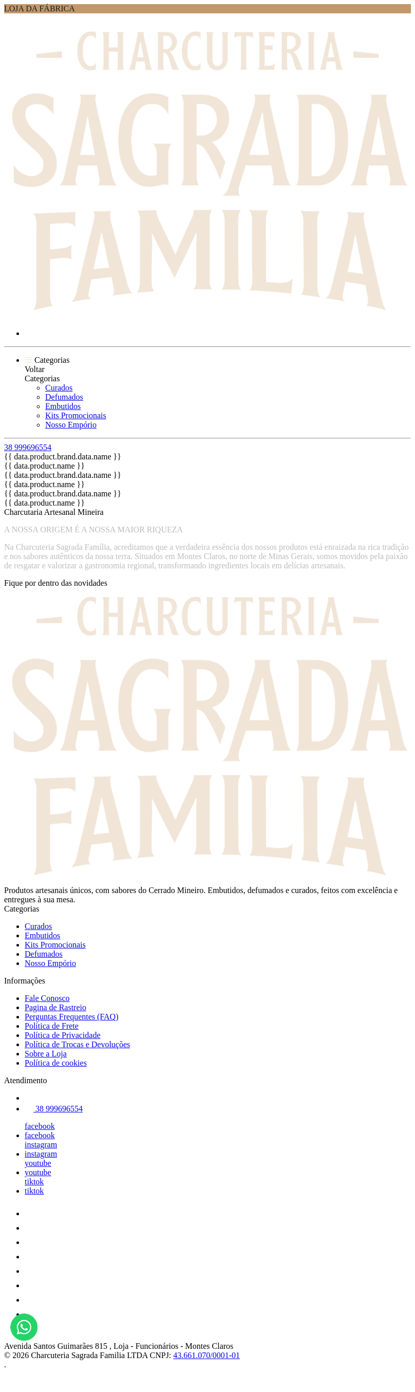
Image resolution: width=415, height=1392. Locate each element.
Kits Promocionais (75, 415)
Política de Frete (52, 1026)
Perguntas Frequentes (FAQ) (72, 1016)
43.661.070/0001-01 (206, 1355)
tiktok (34, 1181)
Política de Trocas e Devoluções (77, 1044)
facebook (40, 1126)
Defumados (64, 397)
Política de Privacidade (63, 1035)
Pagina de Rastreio (55, 1007)
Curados (58, 387)
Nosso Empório (71, 424)
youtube (38, 1163)
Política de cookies (56, 1063)
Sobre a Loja (46, 1053)
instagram (41, 1144)
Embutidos (63, 406)
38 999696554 (27, 447)
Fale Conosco (47, 998)
